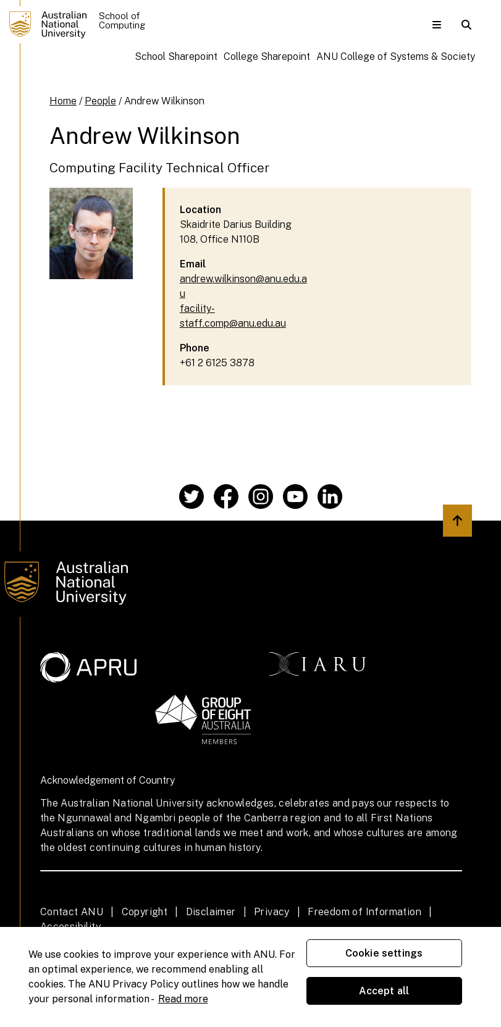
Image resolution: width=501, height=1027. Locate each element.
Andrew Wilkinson (164, 101)
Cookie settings (384, 953)
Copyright (145, 912)
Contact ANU (71, 912)
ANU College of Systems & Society (395, 56)
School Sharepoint (176, 56)
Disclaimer (211, 912)
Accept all (384, 991)
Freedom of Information (364, 912)
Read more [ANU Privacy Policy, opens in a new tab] (183, 999)
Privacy (272, 912)
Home (63, 101)
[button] (437, 25)
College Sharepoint (267, 56)
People (100, 101)
